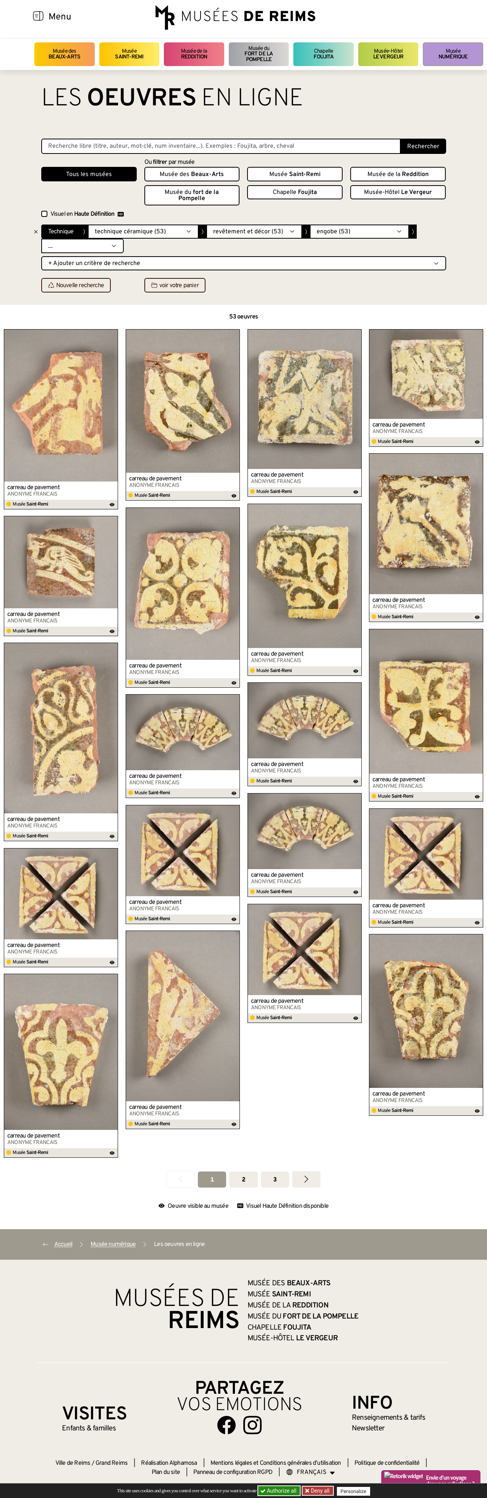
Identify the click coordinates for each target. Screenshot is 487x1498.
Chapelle (323, 54)
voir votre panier (175, 285)
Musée (129, 54)
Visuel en (87, 214)
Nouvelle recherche (76, 285)
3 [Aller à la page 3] (275, 1180)
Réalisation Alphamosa (169, 1463)
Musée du (259, 54)
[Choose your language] (310, 1472)
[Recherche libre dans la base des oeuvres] (221, 146)
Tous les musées (89, 174)
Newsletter (368, 1428)
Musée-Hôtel (388, 54)
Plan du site (166, 1472)
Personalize (355, 1491)
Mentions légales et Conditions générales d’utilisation (275, 1463)
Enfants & (89, 1428)
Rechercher (423, 146)
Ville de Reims (73, 1463)
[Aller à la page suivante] (306, 1179)
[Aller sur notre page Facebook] (226, 1425)
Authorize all (279, 1491)
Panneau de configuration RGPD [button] (232, 1472)
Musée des (64, 54)
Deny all (320, 1491)
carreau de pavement (33, 488)
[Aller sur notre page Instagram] (252, 1425)
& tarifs (388, 1417)
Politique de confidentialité (387, 1463)
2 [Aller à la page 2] (243, 1180)
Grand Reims (111, 1463)
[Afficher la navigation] (38, 17)
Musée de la (194, 54)
